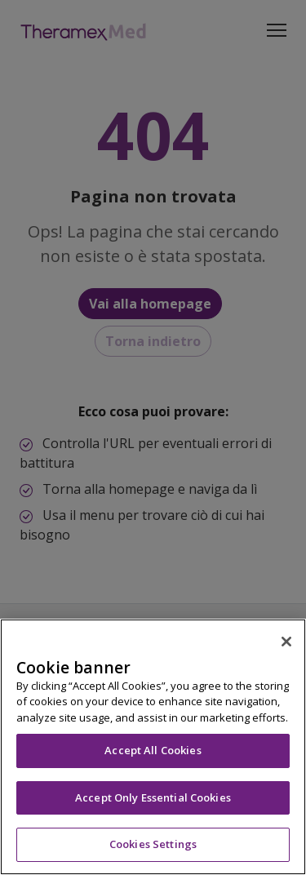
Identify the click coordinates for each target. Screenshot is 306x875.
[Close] (286, 642)
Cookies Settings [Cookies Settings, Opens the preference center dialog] (153, 844)
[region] (153, 747)
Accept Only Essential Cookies (153, 797)
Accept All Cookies (152, 750)
